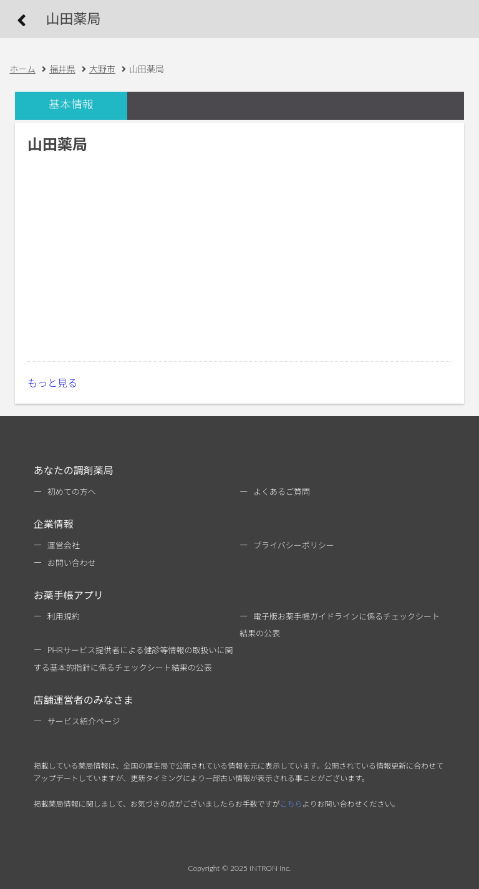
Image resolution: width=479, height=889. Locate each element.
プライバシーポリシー (293, 545)
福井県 (62, 69)
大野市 (102, 69)
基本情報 (71, 104)
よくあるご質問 (281, 492)
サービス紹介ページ (83, 721)
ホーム (22, 69)
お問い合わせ (71, 563)
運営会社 (63, 545)
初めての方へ (71, 492)
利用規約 (63, 616)
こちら (291, 804)
